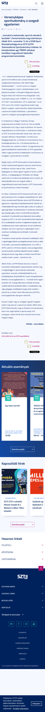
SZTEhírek (15, 9)
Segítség (22, 659)
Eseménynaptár (18, 449)
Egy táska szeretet (12, 405)
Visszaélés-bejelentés (22, 643)
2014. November (32, 9)
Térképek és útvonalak (11, 615)
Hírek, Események (6, 9)
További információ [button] (20, 709)
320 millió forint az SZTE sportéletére (15, 336)
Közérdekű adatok (22, 648)
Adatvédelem (22, 638)
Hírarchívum (23, 9)
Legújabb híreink (10, 498)
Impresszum (22, 654)
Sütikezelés (22, 632)
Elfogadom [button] (36, 703)
